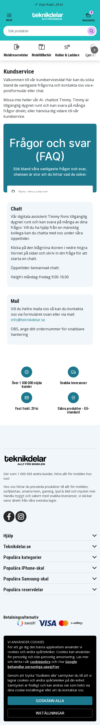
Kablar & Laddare (67, 50)
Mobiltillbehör (41, 50)
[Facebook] (8, 516)
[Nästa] (94, 50)
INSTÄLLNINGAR (50, 713)
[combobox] (50, 31)
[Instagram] (20, 516)
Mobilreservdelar (16, 50)
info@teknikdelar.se (28, 319)
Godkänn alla (50, 700)
